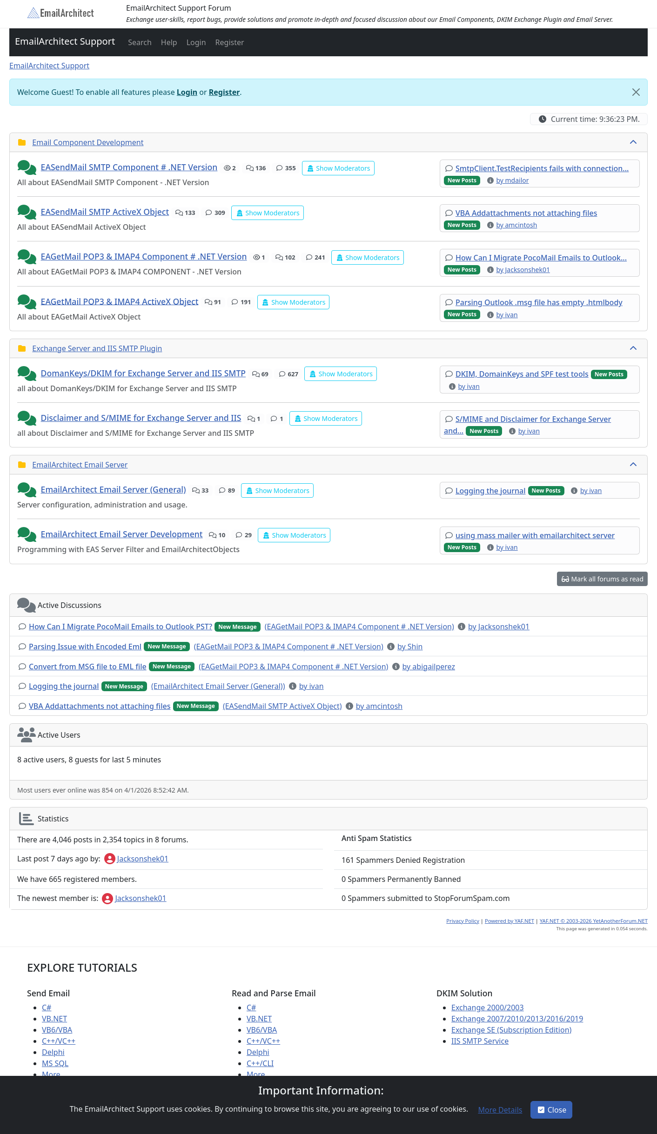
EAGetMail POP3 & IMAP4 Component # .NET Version (144, 256)
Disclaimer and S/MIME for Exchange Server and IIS (141, 417)
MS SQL (55, 1063)
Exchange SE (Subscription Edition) (511, 1030)
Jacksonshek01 (136, 859)
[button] (138, 42)
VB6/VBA (57, 1030)
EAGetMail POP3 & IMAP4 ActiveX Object (120, 301)
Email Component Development (87, 142)
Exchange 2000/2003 (487, 1007)
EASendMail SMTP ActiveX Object (105, 211)
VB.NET (54, 1019)
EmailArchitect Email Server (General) (113, 489)
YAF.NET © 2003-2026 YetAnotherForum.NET (594, 920)
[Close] (636, 92)
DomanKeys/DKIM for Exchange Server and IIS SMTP (143, 373)
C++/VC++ (58, 1041)
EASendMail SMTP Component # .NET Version (129, 167)
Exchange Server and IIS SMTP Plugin (97, 348)
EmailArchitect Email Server (79, 465)
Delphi (53, 1052)
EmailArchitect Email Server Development (122, 534)
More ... (55, 1074)
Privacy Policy (462, 920)
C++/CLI (260, 1063)
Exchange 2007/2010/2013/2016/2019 (517, 1019)
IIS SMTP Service (480, 1041)
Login (187, 92)
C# (46, 1007)
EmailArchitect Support (65, 41)
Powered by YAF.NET (509, 920)
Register (224, 92)
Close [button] (551, 1110)
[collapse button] (634, 142)
